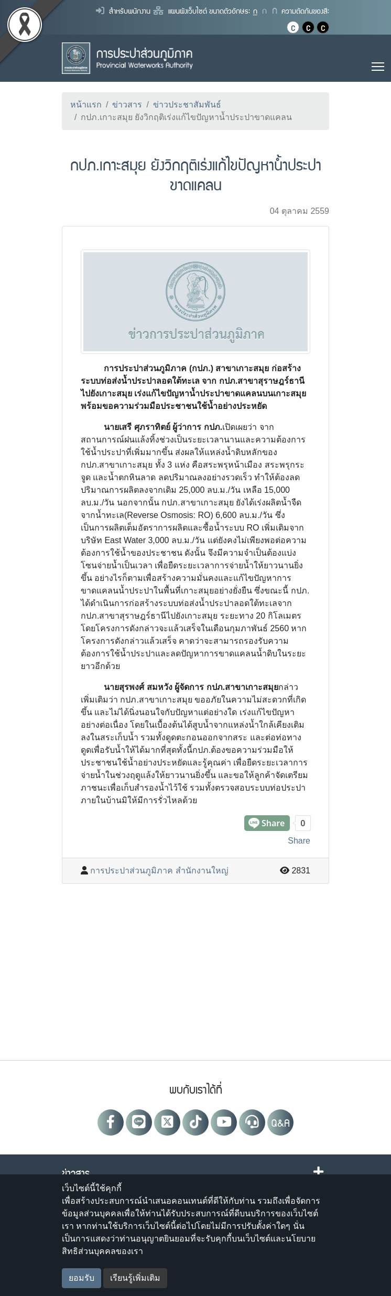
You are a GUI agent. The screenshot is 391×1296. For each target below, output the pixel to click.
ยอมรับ (81, 1277)
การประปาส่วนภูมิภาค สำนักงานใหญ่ (159, 870)
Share (299, 840)
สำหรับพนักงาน (123, 10)
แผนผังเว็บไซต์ (180, 10)
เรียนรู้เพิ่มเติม (135, 1277)
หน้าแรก (86, 104)
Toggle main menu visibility (379, 65)
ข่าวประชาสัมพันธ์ (187, 104)
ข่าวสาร (127, 104)
